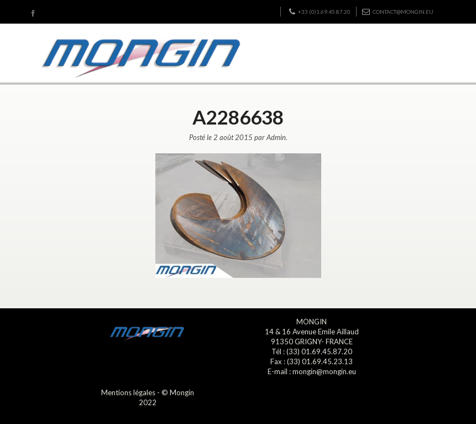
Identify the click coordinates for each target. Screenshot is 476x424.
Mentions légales (128, 392)
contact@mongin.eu (397, 11)
